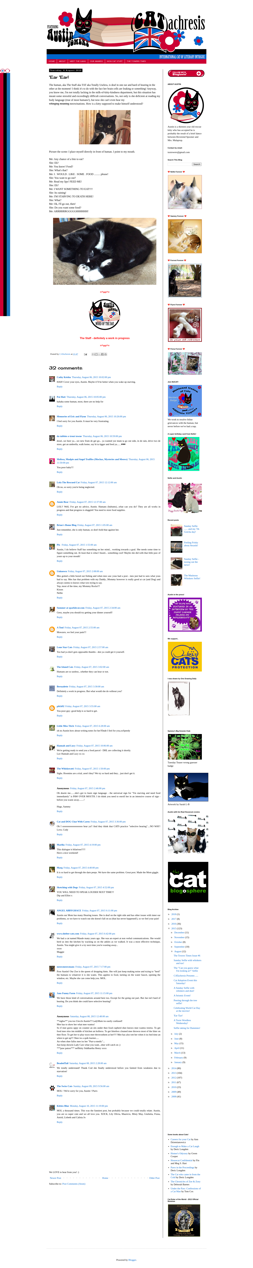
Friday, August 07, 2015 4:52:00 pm (96, 887)
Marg (60, 867)
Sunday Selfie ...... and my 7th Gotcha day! (191, 529)
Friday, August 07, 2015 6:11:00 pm (99, 910)
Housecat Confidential (181, 1160)
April (177, 1048)
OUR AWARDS (96, 61)
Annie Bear (63, 502)
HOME (52, 61)
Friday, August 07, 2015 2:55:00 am (82, 627)
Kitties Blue (63, 1106)
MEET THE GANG (78, 61)
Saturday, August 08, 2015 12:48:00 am (89, 1016)
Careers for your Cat (181, 1139)
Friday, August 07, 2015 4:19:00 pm (83, 844)
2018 (174, 914)
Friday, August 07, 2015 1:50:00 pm (92, 768)
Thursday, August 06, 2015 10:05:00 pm (86, 397)
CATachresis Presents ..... (186, 975)
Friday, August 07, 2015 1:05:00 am (94, 525)
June (176, 1038)
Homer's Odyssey (179, 1153)
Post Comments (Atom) (74, 1184)
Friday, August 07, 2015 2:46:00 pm (87, 788)
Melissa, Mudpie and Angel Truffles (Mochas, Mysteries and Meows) (92, 459)
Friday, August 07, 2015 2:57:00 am (90, 647)
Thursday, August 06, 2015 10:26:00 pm (106, 416)
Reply (60, 386)
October (178, 942)
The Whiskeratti (65, 768)
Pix (59, 544)
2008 (174, 1096)
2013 (174, 1073)
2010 (174, 1087)
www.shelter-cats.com (68, 933)
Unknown (62, 571)
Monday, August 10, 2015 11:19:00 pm (89, 1106)
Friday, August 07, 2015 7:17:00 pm (92, 966)
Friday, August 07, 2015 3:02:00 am (91, 667)
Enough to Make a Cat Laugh (185, 1146)
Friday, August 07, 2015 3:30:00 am (86, 686)
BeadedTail (62, 1063)
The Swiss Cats (64, 1086)
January (178, 1062)
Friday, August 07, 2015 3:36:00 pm (108, 821)
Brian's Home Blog (66, 525)
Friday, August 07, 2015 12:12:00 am (99, 482)
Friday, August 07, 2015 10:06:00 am (94, 745)
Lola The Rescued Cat (68, 482)
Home (105, 1178)
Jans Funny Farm (66, 993)
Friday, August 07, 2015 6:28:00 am (92, 726)
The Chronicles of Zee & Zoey (186, 1181)
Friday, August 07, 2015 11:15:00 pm (94, 993)
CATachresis (65, 354)
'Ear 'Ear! (178, 1015)
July (176, 1034)
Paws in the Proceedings (182, 1167)
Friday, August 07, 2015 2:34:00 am (103, 608)
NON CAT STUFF (115, 61)
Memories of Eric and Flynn (71, 416)
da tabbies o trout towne (69, 436)
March (177, 1052)
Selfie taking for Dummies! (187, 1028)
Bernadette (62, 686)
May (176, 1043)
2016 (174, 923)
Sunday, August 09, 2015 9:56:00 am (91, 1086)
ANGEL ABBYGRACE (69, 910)
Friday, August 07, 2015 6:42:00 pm (97, 933)
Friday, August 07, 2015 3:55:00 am (82, 706)
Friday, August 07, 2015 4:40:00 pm (81, 867)
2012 (174, 1077)
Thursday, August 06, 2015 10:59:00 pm (102, 436)
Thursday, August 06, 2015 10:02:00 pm (91, 377)
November (179, 937)
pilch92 (60, 706)
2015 (174, 928)
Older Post (154, 1178)
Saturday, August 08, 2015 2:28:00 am (87, 1063)
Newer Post (55, 1178)
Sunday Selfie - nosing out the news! (191, 562)
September (179, 946)
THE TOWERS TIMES (136, 61)
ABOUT (62, 61)
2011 (174, 1082)
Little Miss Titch (65, 726)
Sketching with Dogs (67, 887)
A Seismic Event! (182, 995)
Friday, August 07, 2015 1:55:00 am (79, 544)
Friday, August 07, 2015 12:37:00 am (88, 502)
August (178, 951)
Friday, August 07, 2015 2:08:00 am (85, 571)
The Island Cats (65, 667)
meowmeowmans (65, 966)
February (179, 1057)
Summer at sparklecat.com (71, 608)
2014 (174, 1068)
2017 (174, 919)
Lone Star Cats (64, 647)
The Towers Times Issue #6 (187, 955)
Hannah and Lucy (66, 745)
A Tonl (60, 627)
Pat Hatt (61, 397)
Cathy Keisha (64, 377)
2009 (174, 1092)
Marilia (61, 844)
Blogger (132, 1260)
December (179, 932)
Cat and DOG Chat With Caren (73, 821)
